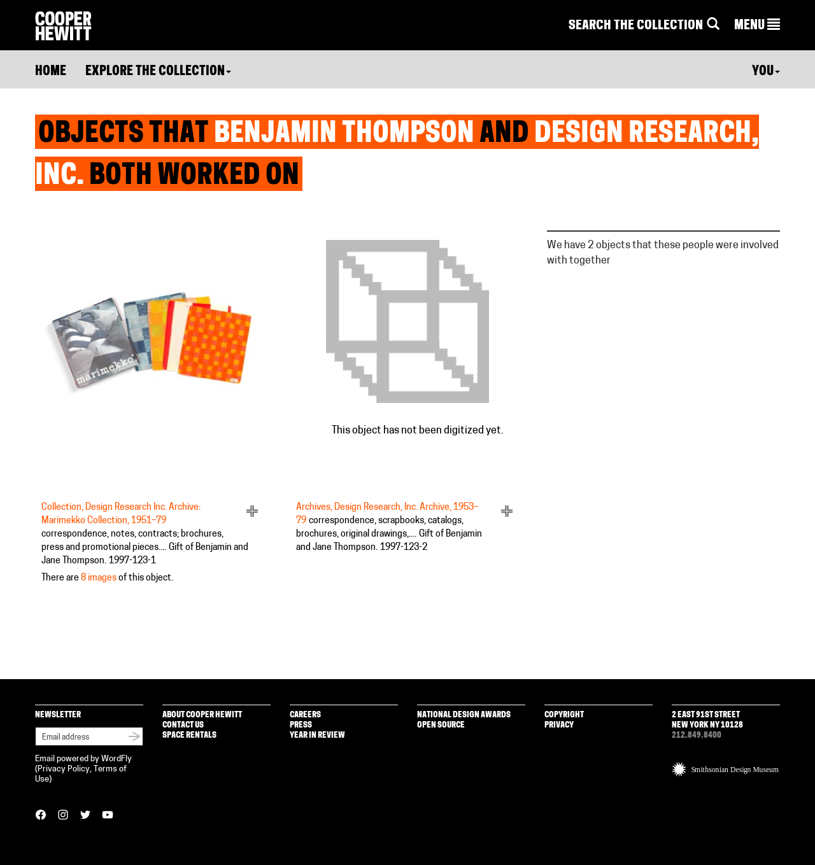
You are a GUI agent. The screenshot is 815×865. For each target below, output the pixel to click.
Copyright (564, 715)
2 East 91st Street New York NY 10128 (707, 720)
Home (50, 72)
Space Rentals (189, 735)
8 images (99, 578)
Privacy (559, 725)
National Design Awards (464, 715)
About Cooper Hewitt (202, 715)
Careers (305, 715)
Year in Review (317, 735)
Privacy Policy (64, 769)
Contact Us (183, 725)
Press (301, 725)
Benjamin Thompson (344, 135)
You (766, 72)
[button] (757, 26)
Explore (158, 72)
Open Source (441, 725)
